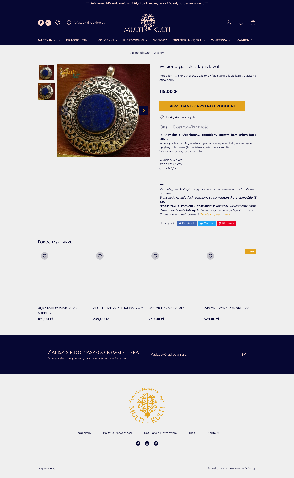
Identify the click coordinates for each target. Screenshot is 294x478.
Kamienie (244, 40)
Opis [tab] (163, 127)
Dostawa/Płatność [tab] (190, 127)
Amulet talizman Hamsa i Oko (118, 308)
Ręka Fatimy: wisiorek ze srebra (58, 310)
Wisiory (160, 40)
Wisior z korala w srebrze (227, 308)
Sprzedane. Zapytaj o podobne (202, 106)
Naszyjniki (47, 40)
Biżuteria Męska (187, 40)
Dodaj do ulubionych (180, 117)
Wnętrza (219, 40)
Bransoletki (77, 40)
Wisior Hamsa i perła (166, 308)
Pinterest (228, 223)
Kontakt (213, 433)
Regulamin (83, 433)
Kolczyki (106, 40)
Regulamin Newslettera (160, 433)
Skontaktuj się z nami (215, 214)
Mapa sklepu (47, 468)
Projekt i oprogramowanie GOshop (232, 468)
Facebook (188, 223)
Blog (192, 433)
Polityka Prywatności (117, 433)
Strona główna (140, 52)
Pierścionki (133, 40)
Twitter (208, 223)
